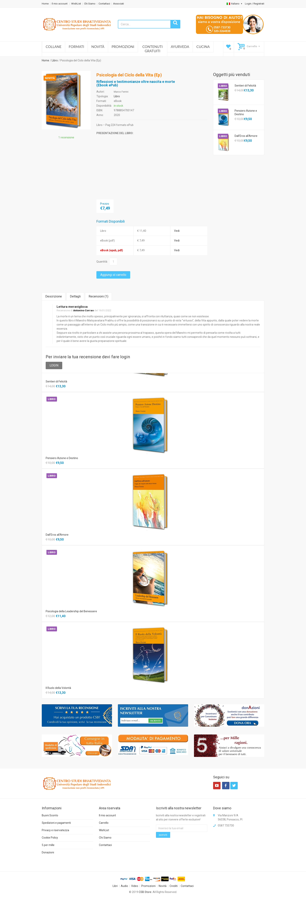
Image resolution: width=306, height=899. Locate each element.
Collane (53, 46)
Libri (115, 885)
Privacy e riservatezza (55, 830)
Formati (76, 46)
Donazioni (48, 852)
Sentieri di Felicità (245, 85)
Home (45, 3)
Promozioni (123, 46)
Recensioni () (98, 296)
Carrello (104, 822)
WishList (76, 3)
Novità (97, 46)
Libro (55, 60)
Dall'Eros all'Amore (246, 135)
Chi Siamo (89, 3)
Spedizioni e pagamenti (56, 822)
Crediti (174, 885)
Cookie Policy (50, 837)
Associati (118, 3)
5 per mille (48, 845)
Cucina (203, 46)
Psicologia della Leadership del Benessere (71, 611)
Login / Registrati (254, 3)
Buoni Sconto (50, 815)
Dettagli (75, 296)
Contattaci (104, 3)
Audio (124, 885)
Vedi (177, 230)
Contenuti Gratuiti (152, 48)
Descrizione (53, 296)
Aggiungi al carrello (113, 275)
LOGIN (54, 365)
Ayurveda (180, 46)
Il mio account (60, 3)
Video (134, 885)
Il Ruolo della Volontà (58, 687)
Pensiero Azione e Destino (246, 112)
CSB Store (145, 892)
